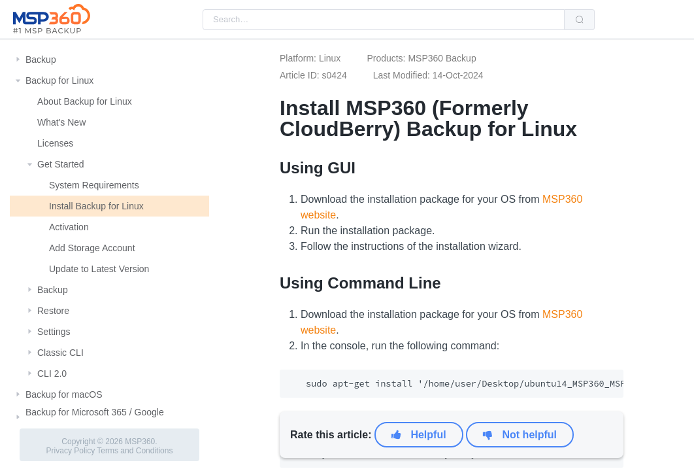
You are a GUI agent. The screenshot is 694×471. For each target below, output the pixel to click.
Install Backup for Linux (96, 206)
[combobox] (384, 19)
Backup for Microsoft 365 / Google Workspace (94, 417)
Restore (53, 310)
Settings (54, 331)
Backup (40, 59)
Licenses (55, 143)
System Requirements (94, 185)
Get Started (60, 164)
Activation (69, 227)
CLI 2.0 (52, 373)
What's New (61, 122)
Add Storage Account (92, 248)
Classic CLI (60, 352)
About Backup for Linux (84, 101)
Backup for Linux (59, 80)
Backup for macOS (64, 394)
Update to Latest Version (99, 269)
